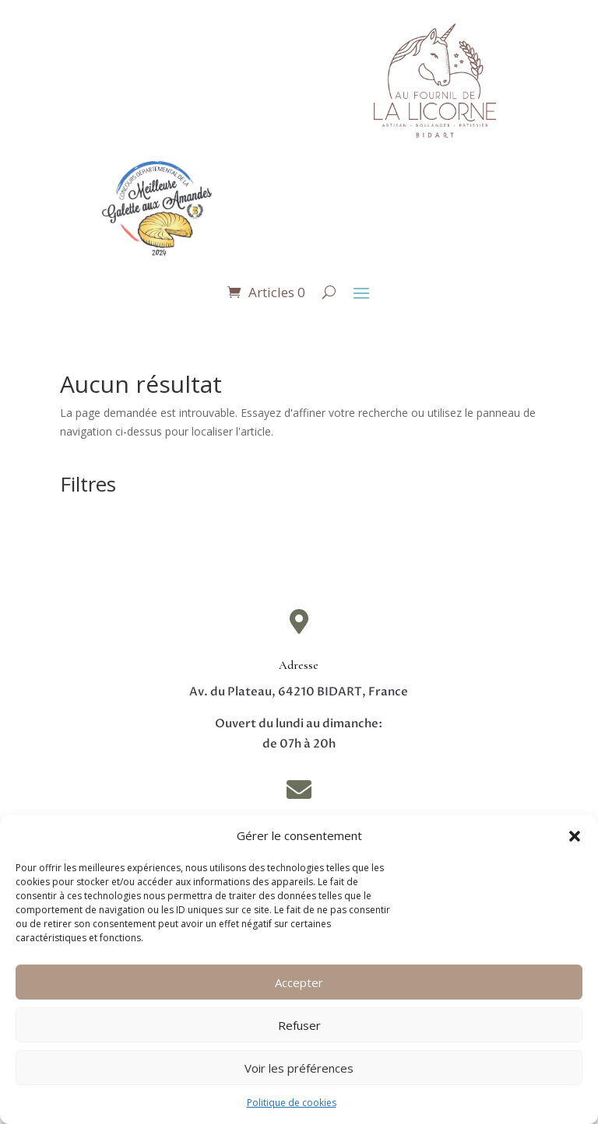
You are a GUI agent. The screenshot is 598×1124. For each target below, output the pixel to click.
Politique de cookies (291, 1102)
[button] (574, 836)
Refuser (299, 1025)
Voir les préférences (299, 1068)
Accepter (299, 982)
